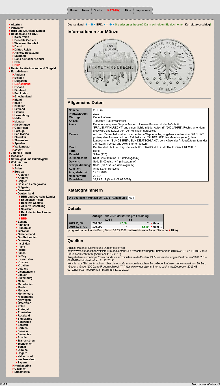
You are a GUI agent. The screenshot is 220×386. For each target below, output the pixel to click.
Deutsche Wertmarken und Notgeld (33, 68)
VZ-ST (108, 219)
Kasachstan (25, 259)
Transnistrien (26, 340)
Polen (21, 306)
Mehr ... (156, 223)
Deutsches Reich (32, 199)
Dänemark (24, 190)
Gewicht (74, 161)
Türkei (22, 346)
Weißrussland (26, 359)
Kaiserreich (21, 37)
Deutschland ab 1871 (24, 34)
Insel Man (24, 243)
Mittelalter (17, 27)
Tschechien (25, 343)
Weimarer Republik (26, 43)
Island (22, 249)
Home (73, 10)
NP (82, 223)
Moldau (22, 287)
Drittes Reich (22, 49)
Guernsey (24, 240)
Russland (24, 315)
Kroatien (19, 106)
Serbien (23, 328)
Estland (19, 87)
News (85, 10)
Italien (18, 102)
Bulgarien (20, 80)
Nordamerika (22, 365)
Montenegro (25, 293)
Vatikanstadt (22, 146)
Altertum (16, 24)
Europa (19, 171)
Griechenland (23, 96)
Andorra (19, 74)
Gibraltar (23, 231)
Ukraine (23, 350)
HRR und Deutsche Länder (28, 30)
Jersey (22, 256)
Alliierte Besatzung (26, 52)
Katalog (114, 10)
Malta (17, 118)
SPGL (83, 226)
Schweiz (23, 325)
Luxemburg (21, 115)
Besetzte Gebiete (25, 40)
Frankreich (21, 93)
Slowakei (20, 137)
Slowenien (21, 140)
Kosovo (23, 262)
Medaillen (17, 156)
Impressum (143, 10)
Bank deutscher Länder (29, 59)
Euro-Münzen (19, 71)
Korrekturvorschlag (197, 24)
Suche (98, 10)
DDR (17, 62)
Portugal (19, 131)
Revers (73, 134)
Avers (72, 124)
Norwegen (24, 300)
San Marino (21, 134)
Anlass (73, 120)
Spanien (19, 143)
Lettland (19, 109)
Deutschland (22, 84)
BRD (17, 65)
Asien (18, 168)
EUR (100, 175)
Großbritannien (27, 237)
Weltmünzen (19, 162)
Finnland (20, 90)
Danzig (18, 46)
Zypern (18, 149)
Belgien (19, 77)
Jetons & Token (21, 152)
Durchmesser (77, 158)
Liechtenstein (26, 271)
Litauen (19, 112)
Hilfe (128, 10)
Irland (18, 99)
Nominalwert (77, 175)
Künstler (74, 168)
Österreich (21, 127)
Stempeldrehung (79, 165)
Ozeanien (20, 368)
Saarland (20, 55)
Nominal (74, 110)
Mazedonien (25, 284)
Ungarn (22, 353)
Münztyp (74, 117)
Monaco (19, 121)
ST (130, 219)
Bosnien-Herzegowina (32, 184)
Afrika (18, 165)
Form (72, 150)
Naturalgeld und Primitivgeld (29, 159)
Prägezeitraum (78, 113)
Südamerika (22, 371)
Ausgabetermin (78, 172)
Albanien (23, 174)
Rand (72, 147)
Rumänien (24, 312)
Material (74, 154)
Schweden (24, 321)
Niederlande (22, 124)
